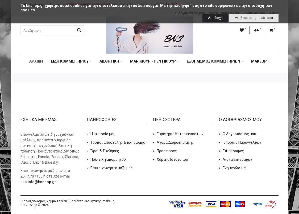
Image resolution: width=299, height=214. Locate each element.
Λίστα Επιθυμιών (237, 159)
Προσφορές (167, 151)
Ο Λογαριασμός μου (239, 134)
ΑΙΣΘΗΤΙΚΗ (110, 61)
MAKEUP (260, 61)
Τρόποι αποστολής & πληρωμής (117, 142)
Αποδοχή (215, 18)
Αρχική (36, 61)
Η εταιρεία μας (102, 134)
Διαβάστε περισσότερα (254, 18)
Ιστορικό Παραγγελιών (242, 142)
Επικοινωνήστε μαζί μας (111, 168)
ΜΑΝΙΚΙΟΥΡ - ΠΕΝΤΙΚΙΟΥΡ (154, 61)
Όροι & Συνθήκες (104, 151)
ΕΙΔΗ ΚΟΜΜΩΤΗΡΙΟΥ (71, 61)
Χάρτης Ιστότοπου (172, 159)
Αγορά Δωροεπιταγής (175, 142)
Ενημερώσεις (234, 168)
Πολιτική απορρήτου (108, 159)
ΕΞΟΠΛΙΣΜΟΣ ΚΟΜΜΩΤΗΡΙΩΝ (215, 61)
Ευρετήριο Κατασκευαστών (180, 134)
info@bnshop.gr (42, 182)
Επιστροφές (233, 151)
